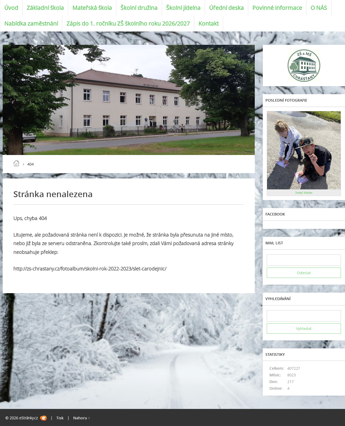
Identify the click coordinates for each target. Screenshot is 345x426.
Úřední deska (226, 7)
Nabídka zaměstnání (31, 23)
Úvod (11, 7)
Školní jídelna (183, 7)
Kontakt (208, 23)
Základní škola (45, 7)
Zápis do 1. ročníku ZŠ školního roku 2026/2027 (128, 23)
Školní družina (139, 7)
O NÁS (319, 7)
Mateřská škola (92, 7)
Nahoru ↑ (81, 417)
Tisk (60, 417)
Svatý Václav (303, 192)
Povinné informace (277, 7)
